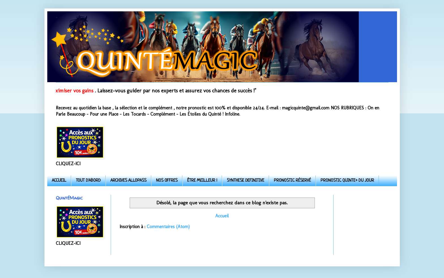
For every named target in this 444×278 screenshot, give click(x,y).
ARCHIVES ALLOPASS (128, 180)
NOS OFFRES (167, 180)
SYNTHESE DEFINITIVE (245, 180)
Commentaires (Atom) (168, 226)
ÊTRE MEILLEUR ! (202, 180)
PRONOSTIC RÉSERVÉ (292, 180)
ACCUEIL (59, 180)
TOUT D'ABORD (88, 180)
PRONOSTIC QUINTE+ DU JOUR (347, 180)
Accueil (222, 215)
